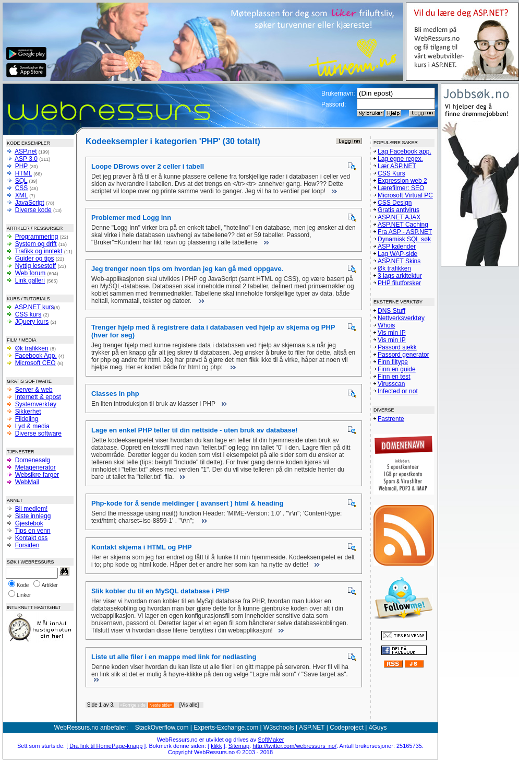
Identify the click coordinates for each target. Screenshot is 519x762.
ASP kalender (397, 246)
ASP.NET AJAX (399, 217)
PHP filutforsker (399, 283)
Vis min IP (392, 332)
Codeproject (347, 727)
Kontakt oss (31, 538)
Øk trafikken (32, 348)
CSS (21, 188)
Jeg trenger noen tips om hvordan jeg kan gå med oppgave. (187, 269)
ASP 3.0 (26, 158)
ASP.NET (312, 727)
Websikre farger (37, 474)
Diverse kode (33, 210)
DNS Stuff (391, 310)
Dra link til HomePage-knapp (105, 746)
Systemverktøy (35, 404)
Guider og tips (34, 258)
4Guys (378, 727)
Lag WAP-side (397, 253)
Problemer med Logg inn (131, 217)
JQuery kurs (32, 321)
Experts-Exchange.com (226, 727)
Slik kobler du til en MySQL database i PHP (160, 591)
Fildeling (27, 419)
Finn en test (394, 376)
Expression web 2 (402, 180)
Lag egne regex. (400, 158)
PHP (21, 166)
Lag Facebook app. (404, 151)
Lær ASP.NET (397, 166)
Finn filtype (393, 362)
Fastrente (391, 419)
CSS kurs (28, 314)
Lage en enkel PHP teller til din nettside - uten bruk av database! (194, 430)
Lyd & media (32, 426)
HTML (23, 173)
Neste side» (161, 705)
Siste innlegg (33, 516)
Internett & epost (38, 397)
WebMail (27, 482)
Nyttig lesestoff (35, 265)
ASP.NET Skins (399, 261)
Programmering (36, 236)
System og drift (36, 244)
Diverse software (38, 433)
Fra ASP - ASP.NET (405, 232)
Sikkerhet (28, 411)
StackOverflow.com (162, 727)
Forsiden (27, 545)
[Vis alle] (189, 705)
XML (21, 195)
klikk (216, 746)
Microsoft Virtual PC (405, 195)
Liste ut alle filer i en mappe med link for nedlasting (173, 657)
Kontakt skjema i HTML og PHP (141, 547)
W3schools (278, 727)
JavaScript (29, 202)
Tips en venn (32, 530)
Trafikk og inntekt (38, 251)
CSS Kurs (391, 173)
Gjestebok (29, 523)
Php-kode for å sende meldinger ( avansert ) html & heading (187, 503)
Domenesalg (32, 460)
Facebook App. (36, 355)
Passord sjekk (397, 347)
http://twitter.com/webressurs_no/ (294, 746)
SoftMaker (271, 739)
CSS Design (395, 202)
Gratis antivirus (398, 210)
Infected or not (398, 391)
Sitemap (238, 746)
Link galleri (30, 280)
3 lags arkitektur (400, 275)
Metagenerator (35, 467)
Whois (386, 325)
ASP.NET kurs (34, 307)
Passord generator (403, 354)
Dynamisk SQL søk (404, 239)
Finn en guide (397, 369)
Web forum (30, 273)
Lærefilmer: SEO (401, 188)
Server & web (34, 389)
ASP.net (26, 151)
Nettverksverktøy (401, 318)
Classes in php (115, 393)
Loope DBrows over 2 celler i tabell (147, 166)
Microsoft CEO (35, 363)
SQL (21, 180)
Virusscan (391, 384)
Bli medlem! (31, 508)
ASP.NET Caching (403, 224)
